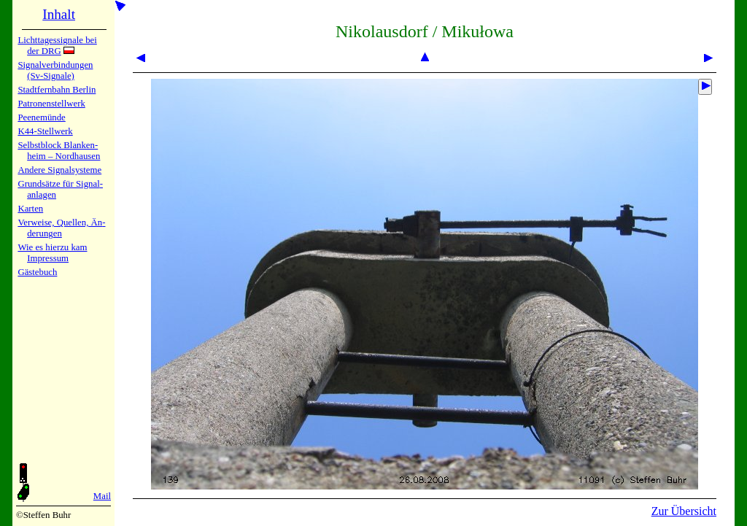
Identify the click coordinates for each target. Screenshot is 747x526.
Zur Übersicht (683, 511)
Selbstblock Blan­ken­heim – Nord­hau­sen (59, 150)
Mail (102, 496)
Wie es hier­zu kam (52, 247)
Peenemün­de (41, 117)
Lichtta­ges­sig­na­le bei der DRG (57, 45)
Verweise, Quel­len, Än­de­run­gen (61, 228)
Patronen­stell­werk (51, 103)
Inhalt (58, 14)
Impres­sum (48, 258)
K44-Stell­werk (45, 131)
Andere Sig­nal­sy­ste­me (59, 170)
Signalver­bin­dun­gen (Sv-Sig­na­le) (55, 70)
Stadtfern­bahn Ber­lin (57, 90)
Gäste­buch (37, 272)
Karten (30, 209)
